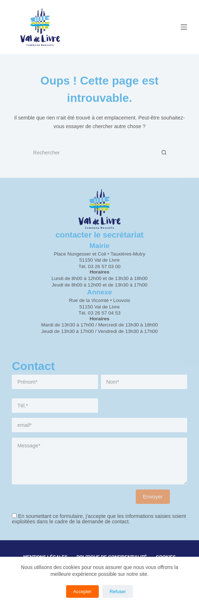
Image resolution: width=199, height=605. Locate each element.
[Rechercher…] (92, 152)
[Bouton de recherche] (164, 152)
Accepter (82, 591)
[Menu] (184, 27)
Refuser (118, 591)
